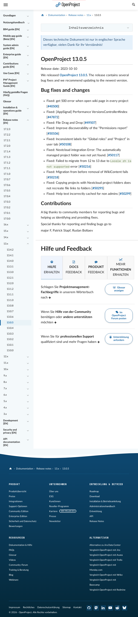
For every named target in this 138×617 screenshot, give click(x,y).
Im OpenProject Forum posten (118, 315)
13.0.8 (10, 306)
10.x (6, 369)
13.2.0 (10, 283)
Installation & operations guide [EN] (12, 110)
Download (95, 496)
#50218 (53, 177)
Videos (12, 560)
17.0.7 (7, 179)
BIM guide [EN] (11, 29)
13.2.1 (10, 278)
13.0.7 (10, 311)
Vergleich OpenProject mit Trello (106, 560)
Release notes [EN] (10, 121)
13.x (6, 244)
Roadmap (94, 491)
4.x (5, 407)
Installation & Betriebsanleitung (105, 501)
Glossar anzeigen (119, 289)
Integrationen (15, 501)
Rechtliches (28, 607)
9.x (5, 375)
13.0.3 (10, 334)
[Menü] (5, 5)
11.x (6, 363)
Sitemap (66, 607)
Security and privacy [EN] (10, 431)
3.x (5, 414)
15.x (6, 231)
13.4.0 (10, 261)
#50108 (65, 144)
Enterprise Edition (18, 516)
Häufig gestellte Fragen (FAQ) (15, 94)
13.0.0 (10, 350)
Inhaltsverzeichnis (86, 27)
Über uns (53, 491)
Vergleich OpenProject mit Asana (106, 555)
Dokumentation (56, 15)
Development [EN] (10, 422)
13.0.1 (10, 345)
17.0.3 (7, 202)
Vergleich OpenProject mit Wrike (106, 575)
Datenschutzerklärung (48, 607)
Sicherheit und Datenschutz (22, 521)
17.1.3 (7, 157)
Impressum (14, 607)
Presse (52, 516)
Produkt (14, 484)
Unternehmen (58, 484)
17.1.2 (7, 163)
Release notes (75, 15)
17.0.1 (7, 213)
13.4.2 (10, 250)
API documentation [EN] (11, 442)
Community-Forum (18, 565)
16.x (6, 224)
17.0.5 (7, 190)
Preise (12, 496)
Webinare (13, 580)
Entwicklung (96, 511)
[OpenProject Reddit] (117, 608)
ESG (51, 496)
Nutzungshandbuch (14, 22)
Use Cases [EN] (11, 73)
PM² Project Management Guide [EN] (10, 83)
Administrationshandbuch (102, 506)
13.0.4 (10, 328)
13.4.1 (10, 255)
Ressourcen (17, 537)
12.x (6, 356)
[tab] (52, 267)
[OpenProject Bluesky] (124, 608)
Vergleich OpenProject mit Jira (105, 550)
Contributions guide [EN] (10, 65)
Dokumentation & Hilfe (20, 545)
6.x (5, 395)
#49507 (90, 122)
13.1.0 (10, 300)
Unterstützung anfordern (119, 338)
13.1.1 (10, 294)
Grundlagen (9, 15)
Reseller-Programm (59, 506)
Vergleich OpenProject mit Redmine (107, 590)
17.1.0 (7, 174)
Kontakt (77, 607)
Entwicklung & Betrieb (106, 484)
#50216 (85, 166)
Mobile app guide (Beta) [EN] (12, 37)
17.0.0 (7, 219)
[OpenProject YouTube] (110, 608)
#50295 (98, 188)
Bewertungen (15, 526)
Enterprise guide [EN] (12, 56)
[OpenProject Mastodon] (96, 608)
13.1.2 (10, 289)
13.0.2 (10, 339)
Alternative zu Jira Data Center (105, 545)
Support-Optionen (18, 506)
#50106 (53, 133)
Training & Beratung (19, 570)
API (91, 516)
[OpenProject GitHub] (89, 608)
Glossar (7, 101)
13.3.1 (10, 266)
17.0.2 (7, 207)
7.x (5, 388)
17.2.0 (7, 146)
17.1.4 (7, 151)
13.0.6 (10, 317)
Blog (11, 575)
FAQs (11, 550)
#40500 (53, 106)
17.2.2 (7, 135)
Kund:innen (55, 501)
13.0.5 (10, 322)
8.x (5, 382)
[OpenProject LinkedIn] (103, 608)
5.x (5, 401)
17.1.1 (7, 168)
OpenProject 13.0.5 (73, 75)
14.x (6, 237)
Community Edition (18, 511)
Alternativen (99, 537)
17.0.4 (7, 196)
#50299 (125, 193)
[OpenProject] (43, 15)
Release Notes (97, 521)
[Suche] (133, 5)
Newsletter (55, 521)
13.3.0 (10, 272)
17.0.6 (7, 185)
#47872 (53, 117)
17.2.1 (7, 140)
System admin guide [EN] (11, 47)
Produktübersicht (17, 491)
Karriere (53, 511)
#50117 (113, 155)
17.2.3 (7, 129)
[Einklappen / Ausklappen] (27, 16)
